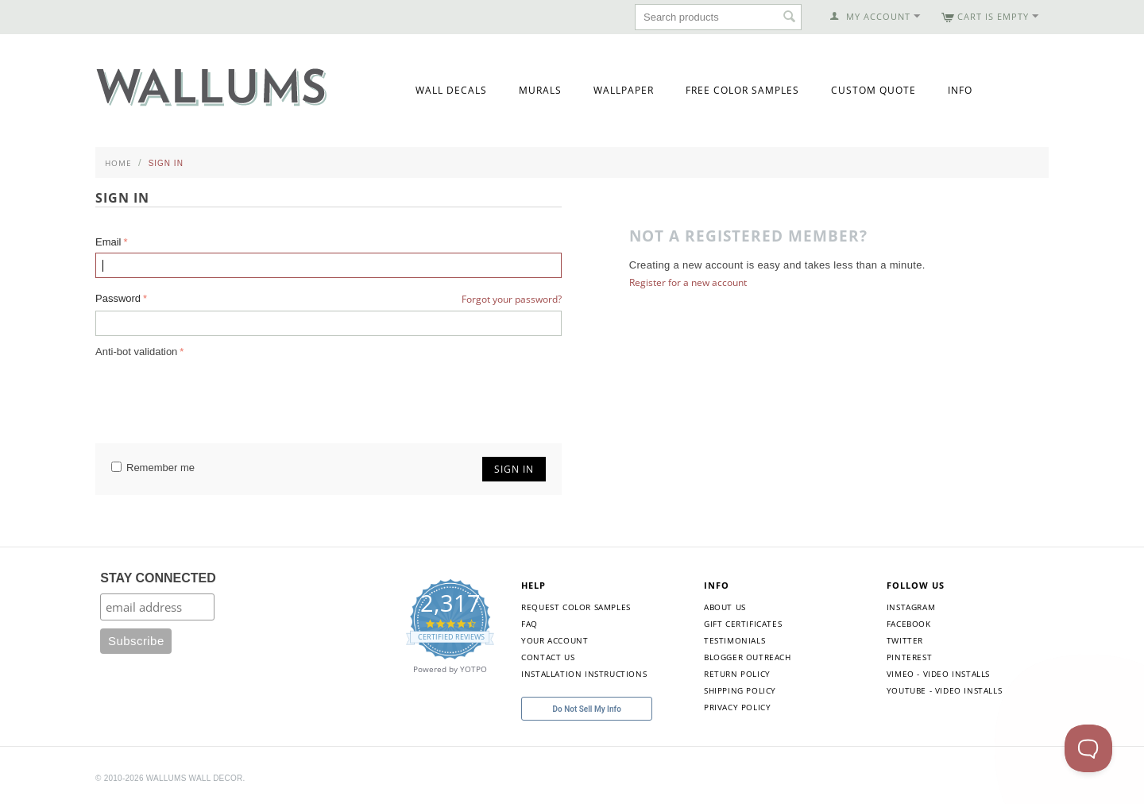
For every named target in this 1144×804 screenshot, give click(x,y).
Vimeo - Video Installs (938, 673)
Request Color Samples (576, 607)
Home (118, 162)
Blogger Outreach (747, 657)
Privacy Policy (737, 707)
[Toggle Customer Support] (1088, 748)
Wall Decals (451, 90)
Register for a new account (688, 282)
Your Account (554, 640)
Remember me (153, 468)
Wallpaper (623, 90)
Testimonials (734, 640)
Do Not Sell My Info (587, 709)
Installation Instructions (584, 673)
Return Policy (737, 673)
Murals (540, 90)
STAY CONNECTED (158, 578)
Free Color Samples (742, 90)
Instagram (911, 607)
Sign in (514, 469)
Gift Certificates (743, 623)
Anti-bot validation (136, 352)
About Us (725, 607)
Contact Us (547, 657)
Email (108, 242)
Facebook (909, 623)
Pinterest (909, 657)
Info (960, 90)
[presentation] (216, 392)
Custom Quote (873, 90)
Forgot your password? (512, 299)
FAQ (529, 623)
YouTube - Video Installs (944, 690)
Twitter (905, 640)
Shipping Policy (740, 690)
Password (118, 298)
